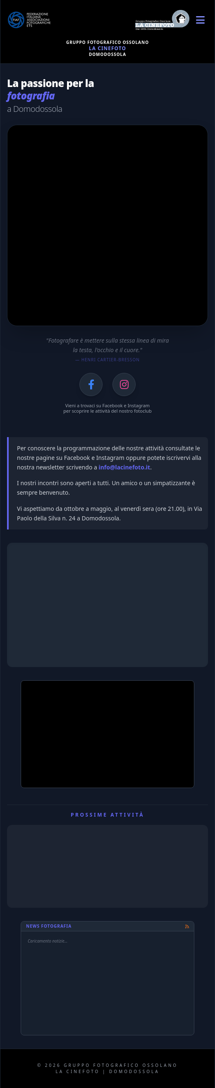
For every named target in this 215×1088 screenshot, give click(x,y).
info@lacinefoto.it (124, 467)
